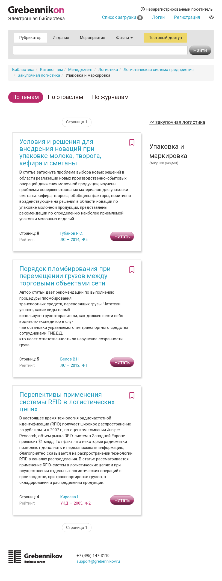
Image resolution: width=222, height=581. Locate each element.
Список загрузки (122, 17)
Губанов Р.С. (71, 233)
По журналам (110, 97)
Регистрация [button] (187, 17)
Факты (124, 37)
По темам (25, 97)
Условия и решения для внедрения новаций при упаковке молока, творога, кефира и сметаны (60, 152)
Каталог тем (51, 69)
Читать (122, 236)
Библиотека (23, 69)
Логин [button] (158, 17)
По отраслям (65, 97)
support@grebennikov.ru (98, 561)
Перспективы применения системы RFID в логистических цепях (67, 402)
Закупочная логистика (39, 75)
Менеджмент (80, 69)
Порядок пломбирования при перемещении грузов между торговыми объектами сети (65, 276)
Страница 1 (76, 122)
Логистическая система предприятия (158, 69)
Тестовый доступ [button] (165, 37)
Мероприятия (92, 37)
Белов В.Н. (69, 359)
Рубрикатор (30, 37)
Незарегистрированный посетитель (177, 9)
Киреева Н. (70, 497)
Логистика (108, 69)
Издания (60, 37)
